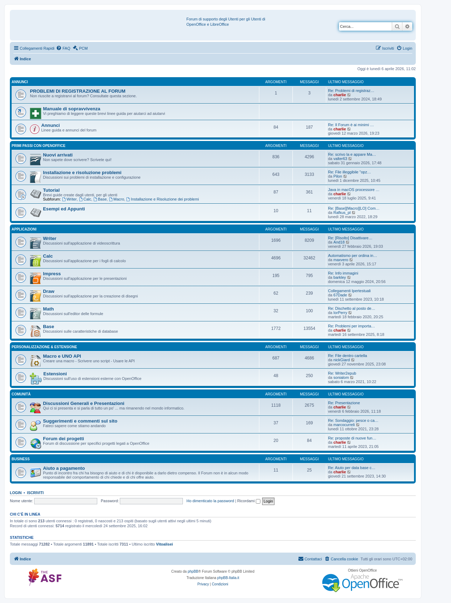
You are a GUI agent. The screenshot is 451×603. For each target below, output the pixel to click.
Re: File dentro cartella (347, 355)
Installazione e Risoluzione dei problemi (162, 199)
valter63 (340, 158)
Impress (52, 273)
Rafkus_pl (342, 212)
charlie (339, 95)
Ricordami (248, 501)
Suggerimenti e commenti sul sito (80, 421)
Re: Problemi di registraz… (351, 90)
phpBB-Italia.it (228, 578)
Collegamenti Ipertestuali (349, 291)
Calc (85, 199)
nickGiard (341, 360)
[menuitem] (63, 48)
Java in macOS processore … (353, 189)
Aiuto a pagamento (64, 468)
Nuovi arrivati (58, 155)
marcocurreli (344, 425)
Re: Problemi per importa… (351, 326)
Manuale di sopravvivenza (71, 108)
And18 (339, 242)
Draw (48, 291)
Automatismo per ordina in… (352, 255)
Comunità (21, 394)
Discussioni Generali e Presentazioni (83, 403)
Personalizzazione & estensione (44, 347)
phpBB (193, 571)
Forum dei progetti (63, 438)
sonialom (341, 377)
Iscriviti (35, 493)
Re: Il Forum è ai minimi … (351, 125)
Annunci (20, 82)
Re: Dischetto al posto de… (351, 308)
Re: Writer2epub (342, 373)
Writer (69, 199)
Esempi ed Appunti (64, 208)
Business (21, 459)
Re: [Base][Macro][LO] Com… (353, 208)
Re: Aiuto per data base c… (352, 468)
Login (15, 493)
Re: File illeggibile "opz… (349, 172)
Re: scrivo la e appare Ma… (352, 154)
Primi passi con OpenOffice (39, 146)
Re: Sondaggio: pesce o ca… (353, 420)
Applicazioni (24, 229)
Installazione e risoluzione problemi (82, 172)
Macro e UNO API (62, 356)
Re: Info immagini (343, 273)
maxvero (340, 260)
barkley (339, 277)
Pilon (337, 176)
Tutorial (51, 190)
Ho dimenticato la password (210, 501)
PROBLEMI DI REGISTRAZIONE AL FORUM (77, 91)
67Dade (340, 295)
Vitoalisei (164, 544)
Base (100, 199)
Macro (116, 199)
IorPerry (340, 312)
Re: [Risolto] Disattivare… (350, 238)
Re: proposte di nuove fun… (352, 438)
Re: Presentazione (344, 403)
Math (48, 309)
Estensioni (55, 373)
